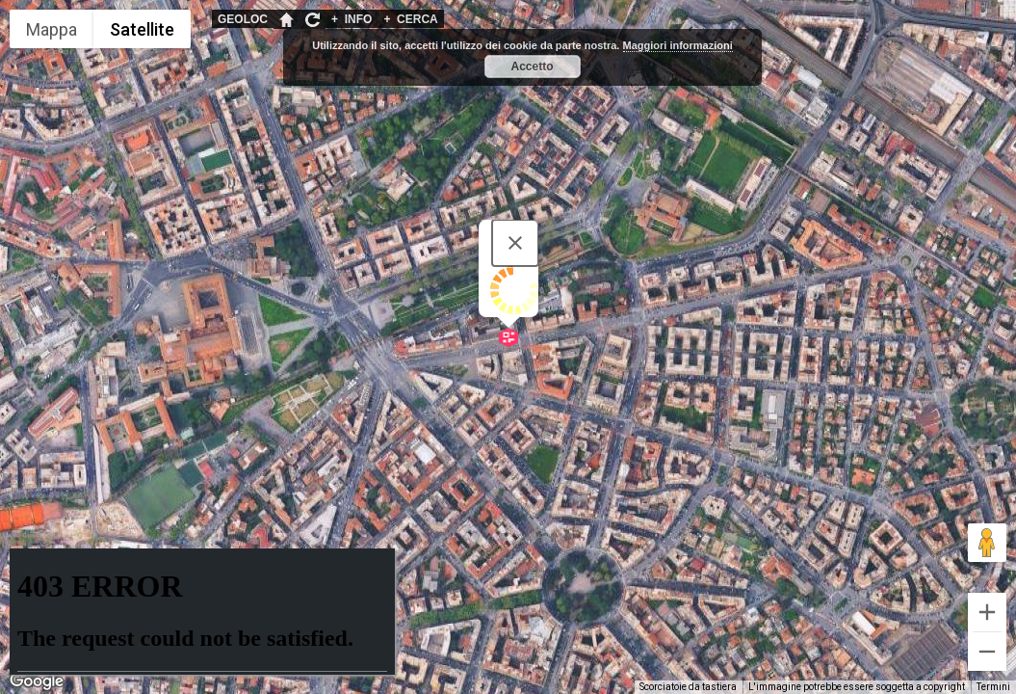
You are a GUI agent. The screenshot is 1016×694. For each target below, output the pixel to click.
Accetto (531, 66)
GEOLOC (243, 19)
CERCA (410, 19)
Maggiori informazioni (678, 45)
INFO (351, 19)
